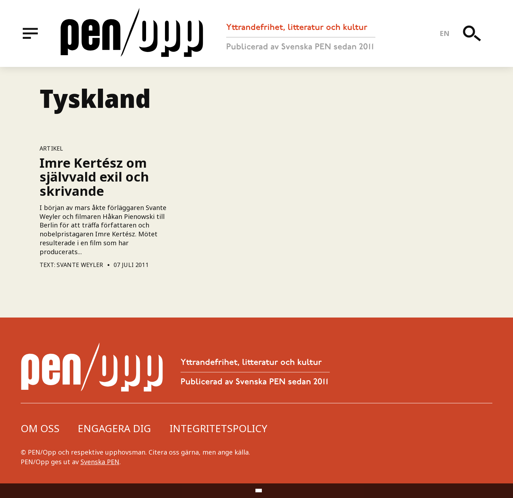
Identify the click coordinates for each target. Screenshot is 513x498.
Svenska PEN (100, 461)
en (445, 33)
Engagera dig (114, 428)
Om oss (40, 428)
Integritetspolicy (218, 428)
